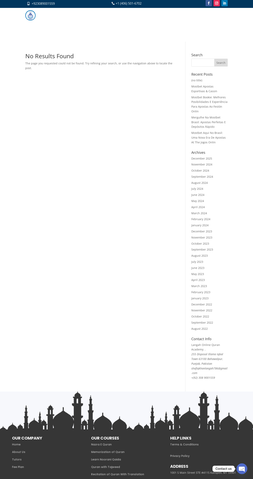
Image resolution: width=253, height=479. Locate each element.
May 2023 (197, 240)
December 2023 (201, 197)
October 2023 (200, 210)
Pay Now (171, 15)
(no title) (196, 46)
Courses (93, 15)
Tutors (111, 15)
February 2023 (200, 258)
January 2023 (200, 264)
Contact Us (153, 15)
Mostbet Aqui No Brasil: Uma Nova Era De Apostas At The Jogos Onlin (208, 103)
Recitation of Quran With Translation (117, 440)
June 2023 (197, 234)
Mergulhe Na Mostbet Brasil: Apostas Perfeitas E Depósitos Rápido (208, 88)
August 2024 (199, 149)
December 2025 (201, 124)
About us (77, 15)
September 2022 (202, 289)
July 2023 (197, 228)
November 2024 (201, 130)
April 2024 (198, 173)
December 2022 (201, 270)
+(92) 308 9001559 (203, 344)
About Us (18, 418)
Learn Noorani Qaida (106, 426)
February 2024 (200, 185)
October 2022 (200, 283)
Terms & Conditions (184, 411)
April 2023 (198, 246)
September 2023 (202, 216)
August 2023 (199, 222)
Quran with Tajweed (105, 433)
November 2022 (201, 276)
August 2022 (199, 295)
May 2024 (197, 167)
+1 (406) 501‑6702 (129, 3)
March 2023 (199, 252)
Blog (139, 15)
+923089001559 (43, 3)
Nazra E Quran (101, 411)
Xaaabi (50, 470)
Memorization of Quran (108, 418)
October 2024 (200, 137)
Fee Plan (125, 15)
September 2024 (202, 143)
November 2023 (201, 204)
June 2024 (197, 161)
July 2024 (197, 155)
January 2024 (200, 191)
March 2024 (199, 179)
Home (63, 15)
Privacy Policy (180, 422)
